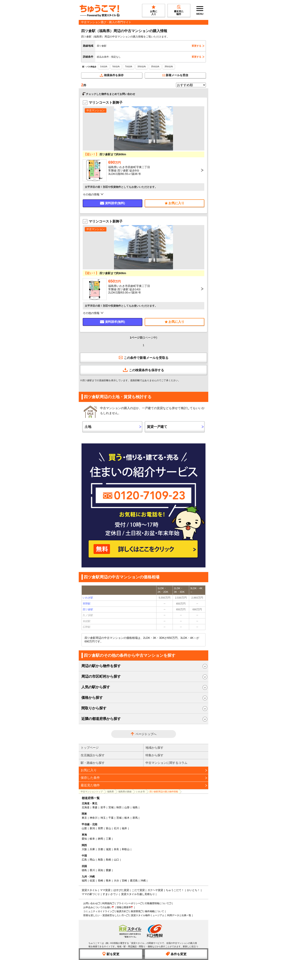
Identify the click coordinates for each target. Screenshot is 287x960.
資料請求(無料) (112, 203)
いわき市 (140, 791)
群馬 (135, 817)
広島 (84, 859)
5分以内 (116, 66)
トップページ (90, 747)
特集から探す (154, 755)
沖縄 (143, 880)
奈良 (116, 849)
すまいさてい (110, 894)
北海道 (85, 807)
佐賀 (92, 880)
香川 (92, 870)
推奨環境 (135, 911)
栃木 (127, 817)
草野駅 (86, 603)
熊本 (108, 880)
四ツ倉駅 (88, 609)
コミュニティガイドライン (97, 911)
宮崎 (124, 880)
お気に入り (89, 770)
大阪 (84, 849)
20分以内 (169, 66)
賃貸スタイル (89, 890)
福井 (124, 828)
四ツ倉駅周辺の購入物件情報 (163, 791)
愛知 (84, 838)
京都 (100, 849)
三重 (108, 838)
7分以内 (128, 66)
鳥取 (100, 859)
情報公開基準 (124, 907)
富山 (108, 828)
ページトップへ (146, 734)
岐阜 (92, 838)
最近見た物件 (90, 785)
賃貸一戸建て (157, 427)
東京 (84, 817)
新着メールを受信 (175, 75)
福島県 (110, 791)
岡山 (92, 859)
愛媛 (108, 870)
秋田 (119, 807)
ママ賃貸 (105, 890)
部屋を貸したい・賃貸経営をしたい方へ (104, 915)
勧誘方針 (121, 911)
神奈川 (93, 817)
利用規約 (107, 903)
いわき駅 (88, 597)
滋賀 (108, 849)
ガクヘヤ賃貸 (155, 890)
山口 (116, 859)
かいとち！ (193, 890)
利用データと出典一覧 (179, 915)
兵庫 (92, 849)
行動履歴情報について (157, 903)
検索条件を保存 (112, 75)
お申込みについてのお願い (97, 907)
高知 (100, 870)
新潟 (92, 828)
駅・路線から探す (93, 762)
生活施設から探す (93, 755)
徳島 (84, 870)
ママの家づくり (91, 894)
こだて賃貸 (138, 890)
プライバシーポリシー (128, 903)
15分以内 (155, 66)
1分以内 (103, 66)
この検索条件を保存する (143, 370)
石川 (116, 828)
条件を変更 (176, 954)
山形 (127, 807)
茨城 (119, 817)
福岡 (84, 880)
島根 (108, 859)
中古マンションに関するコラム (166, 762)
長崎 (100, 880)
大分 (116, 880)
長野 (100, 828)
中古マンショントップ (92, 791)
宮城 (111, 807)
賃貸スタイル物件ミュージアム (147, 915)
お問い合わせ (90, 903)
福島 (135, 807)
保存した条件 (90, 777)
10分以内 (142, 66)
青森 (94, 807)
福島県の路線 (125, 791)
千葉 (111, 817)
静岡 (100, 838)
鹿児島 (134, 880)
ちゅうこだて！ (175, 890)
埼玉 (103, 817)
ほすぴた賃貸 (121, 890)
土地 (88, 427)
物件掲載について (154, 911)
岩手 (103, 807)
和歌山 (126, 849)
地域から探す (154, 747)
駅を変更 (110, 954)
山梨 (84, 828)
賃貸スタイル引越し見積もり (138, 894)
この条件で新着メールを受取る (143, 357)
